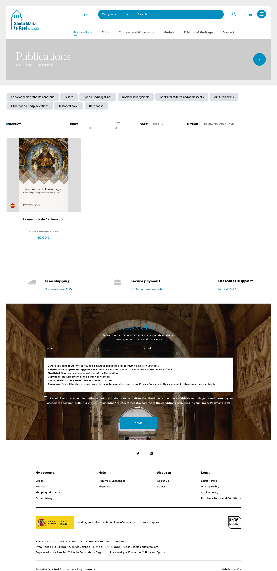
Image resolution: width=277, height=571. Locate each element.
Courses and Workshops (134, 32)
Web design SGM (231, 558)
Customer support (235, 268)
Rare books (103, 107)
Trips (103, 32)
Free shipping (58, 268)
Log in (39, 469)
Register (41, 475)
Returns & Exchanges (111, 469)
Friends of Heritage (196, 32)
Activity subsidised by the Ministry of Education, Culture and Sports (119, 511)
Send (138, 411)
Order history (44, 487)
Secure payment (146, 268)
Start (19, 64)
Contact (226, 32)
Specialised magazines (105, 97)
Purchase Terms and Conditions (221, 487)
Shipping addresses (48, 481)
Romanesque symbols (146, 97)
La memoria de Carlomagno (37, 208)
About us (163, 469)
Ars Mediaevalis (241, 97)
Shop (29, 64)
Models (167, 32)
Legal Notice (209, 469)
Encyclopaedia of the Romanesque (34, 97)
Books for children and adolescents (196, 97)
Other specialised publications (32, 107)
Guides (73, 97)
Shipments (105, 475)
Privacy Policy (210, 475)
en (84, 14)
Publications (81, 32)
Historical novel (73, 107)
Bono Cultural (234, 511)
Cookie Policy (210, 481)
